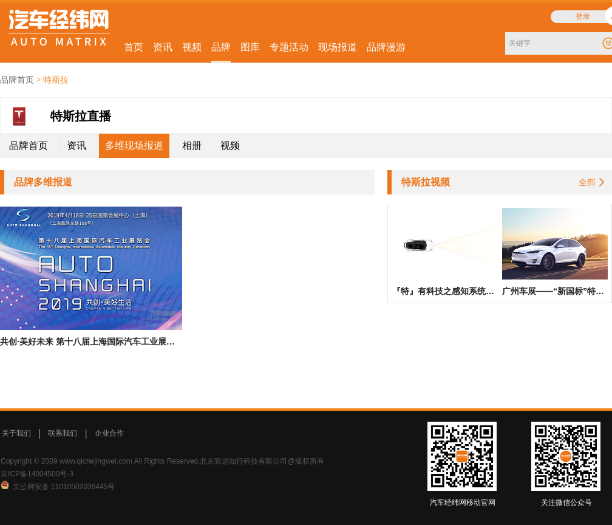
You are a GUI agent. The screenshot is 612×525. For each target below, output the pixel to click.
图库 (250, 47)
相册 (192, 145)
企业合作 (109, 433)
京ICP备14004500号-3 (37, 474)
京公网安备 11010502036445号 (64, 486)
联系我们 (62, 433)
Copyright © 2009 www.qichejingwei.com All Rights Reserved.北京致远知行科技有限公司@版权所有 (162, 461)
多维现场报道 (134, 145)
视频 (192, 47)
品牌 (221, 47)
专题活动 (289, 47)
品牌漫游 (386, 47)
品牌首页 (17, 79)
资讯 (162, 47)
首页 (133, 47)
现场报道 (337, 47)
